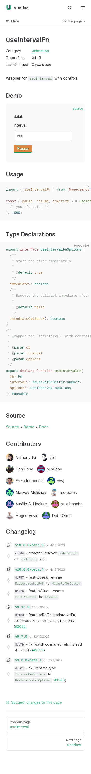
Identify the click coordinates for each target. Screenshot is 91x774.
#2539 (38, 650)
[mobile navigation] (83, 8)
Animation (40, 51)
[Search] (69, 8)
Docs (43, 426)
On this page (74, 21)
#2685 (20, 626)
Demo (29, 426)
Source (12, 426)
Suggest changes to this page (34, 702)
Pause (22, 148)
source (78, 108)
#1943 (59, 680)
